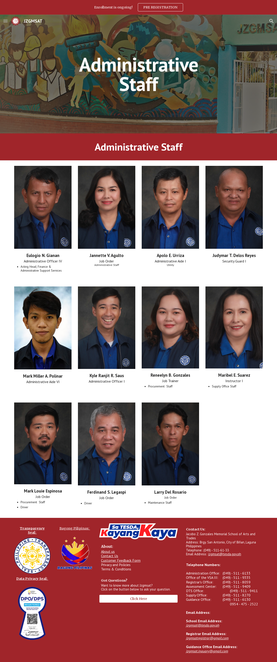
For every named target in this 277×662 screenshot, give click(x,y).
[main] (138, 74)
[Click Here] (138, 598)
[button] (5, 21)
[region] (138, 7)
